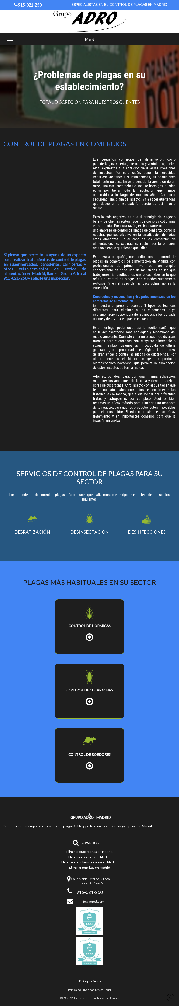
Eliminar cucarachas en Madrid (89, 852)
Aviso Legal (103, 990)
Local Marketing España (104, 998)
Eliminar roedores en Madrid (89, 857)
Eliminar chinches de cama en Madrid (89, 862)
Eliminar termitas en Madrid (89, 867)
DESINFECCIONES (147, 532)
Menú (50, 41)
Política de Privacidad (81, 990)
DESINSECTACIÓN (89, 532)
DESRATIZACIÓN (32, 532)
